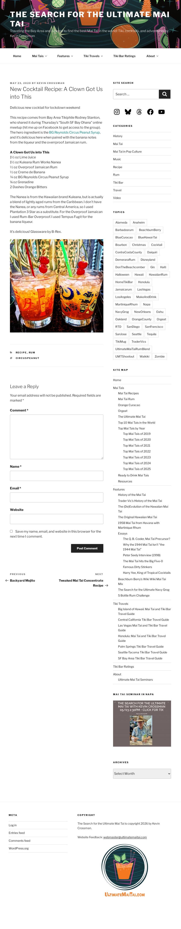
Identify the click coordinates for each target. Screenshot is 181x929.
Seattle (136, 334)
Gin (152, 267)
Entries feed (17, 833)
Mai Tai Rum (126, 399)
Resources (125, 481)
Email (15, 488)
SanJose (121, 334)
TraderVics (139, 341)
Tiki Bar (118, 182)
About (152, 56)
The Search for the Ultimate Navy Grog (143, 589)
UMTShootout (124, 356)
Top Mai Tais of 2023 (137, 457)
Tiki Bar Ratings (124, 56)
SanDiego (133, 326)
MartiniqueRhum (126, 304)
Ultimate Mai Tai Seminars (135, 679)
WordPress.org (19, 848)
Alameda (121, 222)
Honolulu (144, 282)
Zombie (160, 356)
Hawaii (139, 274)
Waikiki (144, 356)
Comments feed (19, 840)
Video (117, 198)
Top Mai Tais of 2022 (137, 451)
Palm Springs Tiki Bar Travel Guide (141, 646)
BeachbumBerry (150, 230)
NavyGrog (122, 311)
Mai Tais (39, 56)
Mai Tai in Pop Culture (127, 151)
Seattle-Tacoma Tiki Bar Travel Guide (142, 652)
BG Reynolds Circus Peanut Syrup (74, 132)
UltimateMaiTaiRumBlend (132, 349)
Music (117, 159)
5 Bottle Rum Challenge (134, 595)
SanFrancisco (154, 326)
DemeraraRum (125, 259)
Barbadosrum (124, 230)
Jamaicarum (123, 289)
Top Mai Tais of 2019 (137, 433)
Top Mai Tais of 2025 (137, 469)
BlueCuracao (124, 237)
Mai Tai (118, 144)
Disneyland (148, 259)
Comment (19, 410)
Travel (117, 190)
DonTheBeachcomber (130, 267)
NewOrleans (142, 311)
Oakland (121, 319)
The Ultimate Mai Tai (131, 416)
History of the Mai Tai (132, 494)
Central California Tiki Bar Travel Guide (143, 619)
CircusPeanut (28, 358)
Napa (146, 304)
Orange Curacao (129, 405)
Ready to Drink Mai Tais (133, 475)
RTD (118, 326)
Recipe (21, 352)
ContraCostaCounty (128, 252)
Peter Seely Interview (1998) (141, 555)
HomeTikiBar (124, 282)
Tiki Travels (93, 56)
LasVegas (143, 289)
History (117, 136)
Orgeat (161, 319)
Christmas (139, 244)
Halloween (122, 274)
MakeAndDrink (146, 297)
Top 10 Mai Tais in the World (136, 422)
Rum (32, 352)
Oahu (159, 311)
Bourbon (121, 244)
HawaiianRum (158, 274)
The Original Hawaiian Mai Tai (137, 517)
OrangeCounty (141, 319)
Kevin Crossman (51, 83)
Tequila (151, 334)
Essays (122, 533)
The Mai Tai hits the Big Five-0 (143, 561)
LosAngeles (123, 297)
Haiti (163, 267)
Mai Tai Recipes (128, 393)
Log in (13, 825)
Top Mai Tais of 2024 (137, 463)
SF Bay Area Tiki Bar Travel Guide (140, 658)
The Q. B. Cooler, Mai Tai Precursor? (146, 538)
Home (17, 56)
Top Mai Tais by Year (131, 428)
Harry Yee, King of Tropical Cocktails (147, 572)
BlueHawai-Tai (147, 237)
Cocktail (156, 244)
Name (16, 467)
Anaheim (139, 222)
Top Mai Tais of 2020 (137, 439)
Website (16, 510)
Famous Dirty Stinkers (137, 567)
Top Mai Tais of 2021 (136, 445)
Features (65, 56)
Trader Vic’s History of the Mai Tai (140, 500)
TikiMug (120, 341)
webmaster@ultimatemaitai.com (125, 837)
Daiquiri (152, 252)
